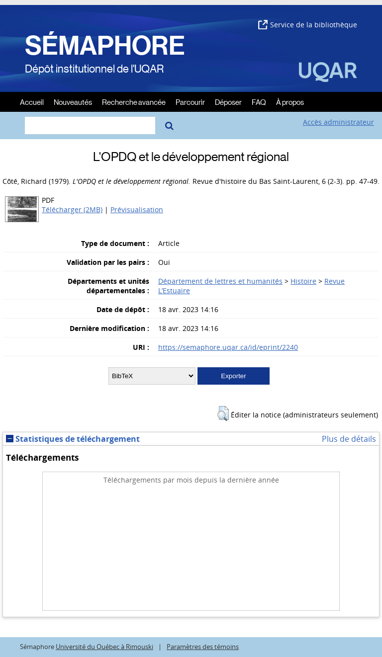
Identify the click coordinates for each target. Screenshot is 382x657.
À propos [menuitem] (290, 101)
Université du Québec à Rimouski (104, 647)
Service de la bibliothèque (307, 24)
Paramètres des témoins (203, 647)
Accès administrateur (338, 122)
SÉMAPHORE (105, 46)
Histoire (303, 281)
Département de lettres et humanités (220, 281)
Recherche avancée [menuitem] (134, 101)
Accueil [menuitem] (32, 101)
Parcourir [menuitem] (190, 101)
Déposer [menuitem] (228, 101)
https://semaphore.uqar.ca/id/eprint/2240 (228, 347)
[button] (223, 413)
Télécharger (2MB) (72, 209)
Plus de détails (349, 438)
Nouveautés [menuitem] (73, 101)
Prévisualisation (136, 209)
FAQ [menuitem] (259, 101)
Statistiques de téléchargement (73, 438)
